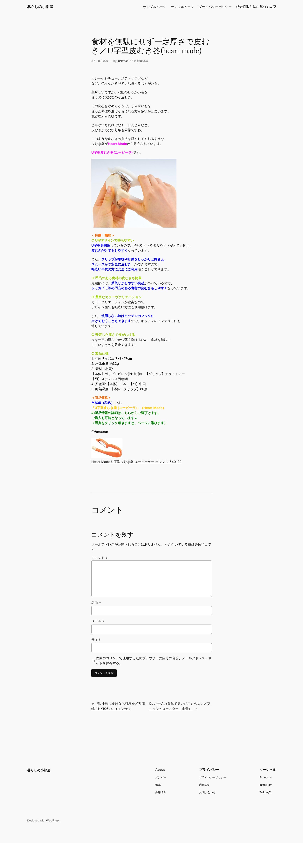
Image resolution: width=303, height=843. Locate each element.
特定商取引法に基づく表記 (256, 7)
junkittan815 (125, 60)
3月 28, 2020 (99, 60)
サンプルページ (154, 7)
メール (97, 621)
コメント (99, 558)
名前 (96, 603)
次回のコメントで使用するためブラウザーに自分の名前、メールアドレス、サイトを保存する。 (154, 660)
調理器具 (142, 60)
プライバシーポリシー (215, 7)
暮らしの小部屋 (40, 6)
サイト (96, 640)
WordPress (53, 820)
